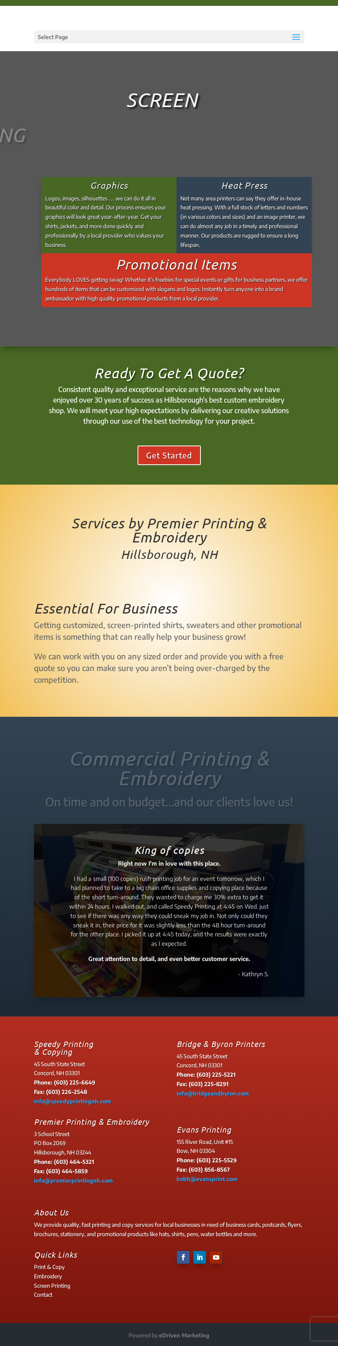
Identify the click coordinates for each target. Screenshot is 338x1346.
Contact (43, 1294)
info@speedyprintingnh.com (72, 1101)
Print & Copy (49, 1267)
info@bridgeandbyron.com (213, 1093)
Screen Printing (52, 1285)
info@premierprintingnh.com (73, 1180)
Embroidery (48, 1276)
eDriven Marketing (184, 1335)
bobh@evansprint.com (207, 1179)
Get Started (169, 455)
